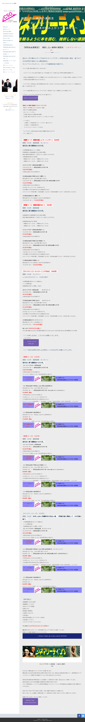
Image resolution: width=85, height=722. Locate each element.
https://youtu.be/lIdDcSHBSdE (31, 98)
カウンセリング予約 (7, 69)
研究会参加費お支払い (8, 40)
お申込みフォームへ (10, 98)
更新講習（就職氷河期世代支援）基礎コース (9, 53)
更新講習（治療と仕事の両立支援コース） (9, 57)
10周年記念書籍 (7, 31)
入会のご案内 (6, 38)
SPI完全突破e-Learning (9, 67)
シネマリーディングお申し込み (31, 342)
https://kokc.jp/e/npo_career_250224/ (52, 636)
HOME (3, 3)
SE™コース (6, 42)
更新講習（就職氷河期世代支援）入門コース (9, 48)
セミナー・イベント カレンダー (9, 72)
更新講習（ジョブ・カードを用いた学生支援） (9, 62)
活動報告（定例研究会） (8, 33)
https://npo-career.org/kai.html (30, 701)
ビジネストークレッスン (8, 65)
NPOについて (6, 29)
